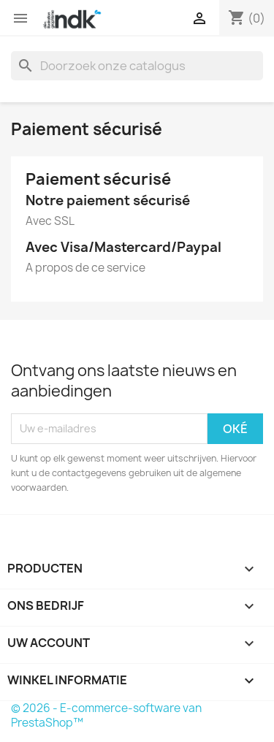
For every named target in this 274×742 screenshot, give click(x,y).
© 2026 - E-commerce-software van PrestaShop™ (106, 715)
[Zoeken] (137, 65)
